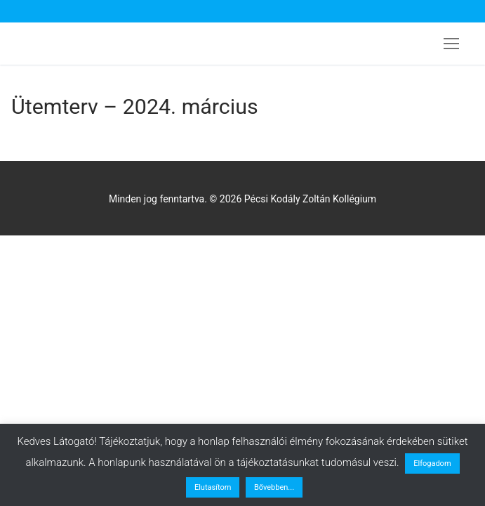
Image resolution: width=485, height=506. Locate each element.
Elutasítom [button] (212, 487)
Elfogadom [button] (432, 463)
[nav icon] (451, 43)
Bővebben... (274, 487)
